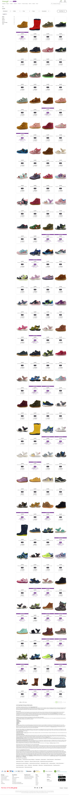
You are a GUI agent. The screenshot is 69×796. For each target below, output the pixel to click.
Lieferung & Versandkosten (29, 777)
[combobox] (58, 4)
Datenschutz (14, 780)
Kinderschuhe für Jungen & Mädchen (22, 764)
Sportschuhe (64, 756)
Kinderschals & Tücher (20, 762)
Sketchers (24, 757)
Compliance (14, 781)
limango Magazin (4, 780)
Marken (37, 786)
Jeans (48, 744)
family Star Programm (5, 777)
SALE (3, 25)
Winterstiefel (18, 721)
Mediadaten (3, 785)
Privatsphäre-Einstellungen (17, 783)
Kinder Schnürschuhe (59, 764)
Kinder (3, 19)
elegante (52, 756)
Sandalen (18, 723)
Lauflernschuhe (19, 722)
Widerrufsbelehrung (15, 778)
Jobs (2, 782)
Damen (3, 20)
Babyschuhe (41, 766)
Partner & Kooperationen (5, 781)
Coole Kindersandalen (19, 766)
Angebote (37, 777)
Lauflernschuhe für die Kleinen (34, 764)
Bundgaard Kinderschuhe (48, 766)
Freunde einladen (4, 778)
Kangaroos (17, 757)
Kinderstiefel (38, 760)
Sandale (35, 756)
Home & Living (4, 23)
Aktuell (48, 777)
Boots (17, 725)
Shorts (54, 744)
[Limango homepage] (5, 1)
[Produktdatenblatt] (22, 30)
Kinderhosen (27, 762)
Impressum (14, 782)
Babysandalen (35, 766)
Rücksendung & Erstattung (29, 778)
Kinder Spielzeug (57, 760)
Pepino (21, 757)
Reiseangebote (49, 782)
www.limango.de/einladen (50, 793)
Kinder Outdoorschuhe (20, 768)
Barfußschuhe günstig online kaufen (46, 762)
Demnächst (49, 778)
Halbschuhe (30, 766)
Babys (3, 17)
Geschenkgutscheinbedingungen (17, 785)
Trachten (37, 785)
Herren (3, 22)
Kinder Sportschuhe (50, 760)
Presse (2, 783)
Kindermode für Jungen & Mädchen (28, 760)
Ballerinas (18, 724)
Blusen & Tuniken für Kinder (34, 762)
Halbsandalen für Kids (44, 764)
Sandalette (30, 756)
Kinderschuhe (33, 708)
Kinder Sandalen (19, 760)
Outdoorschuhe (55, 714)
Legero (26, 766)
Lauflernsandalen (52, 764)
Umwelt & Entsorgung (28, 780)
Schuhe (47, 738)
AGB (13, 777)
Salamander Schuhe (54, 727)
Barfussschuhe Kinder (28, 768)
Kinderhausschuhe (56, 766)
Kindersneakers (43, 760)
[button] (65, 1)
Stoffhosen (51, 744)
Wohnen (37, 783)
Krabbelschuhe (26, 733)
